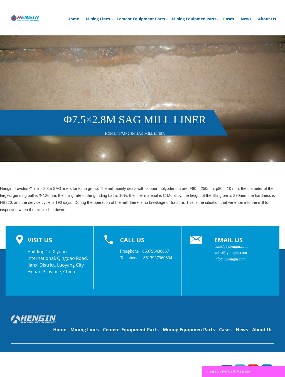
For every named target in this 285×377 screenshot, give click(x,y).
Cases (228, 18)
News (246, 18)
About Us (267, 18)
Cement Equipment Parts (142, 18)
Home (73, 18)
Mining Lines (99, 18)
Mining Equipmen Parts (196, 18)
